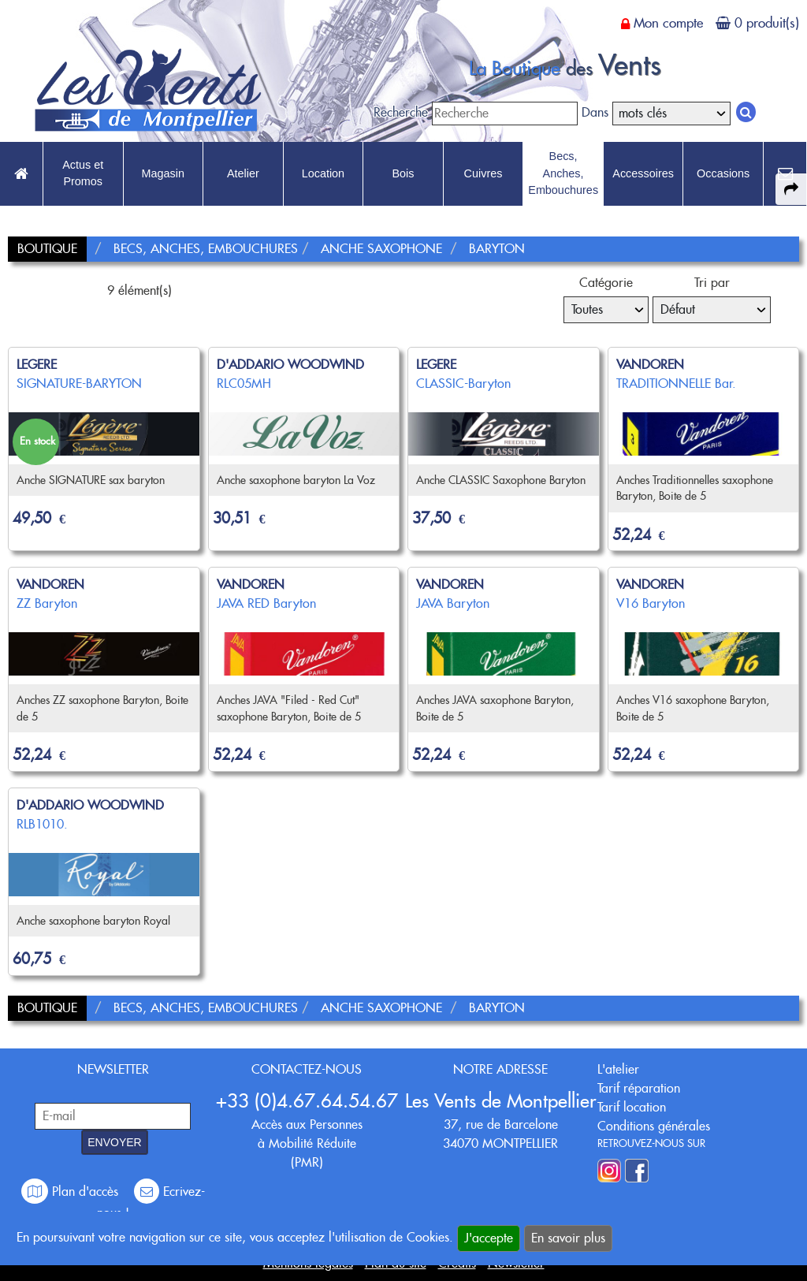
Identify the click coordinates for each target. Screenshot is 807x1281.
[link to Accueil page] (21, 174)
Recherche (401, 112)
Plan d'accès (71, 1191)
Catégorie (606, 282)
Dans (595, 112)
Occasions (723, 173)
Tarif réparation (638, 1088)
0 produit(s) (766, 23)
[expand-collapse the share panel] (791, 189)
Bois (403, 173)
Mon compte (668, 23)
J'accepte (488, 1238)
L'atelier (618, 1069)
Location (323, 173)
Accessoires (643, 173)
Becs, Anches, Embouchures (563, 173)
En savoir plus (568, 1238)
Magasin (163, 173)
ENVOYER (114, 1142)
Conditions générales (653, 1126)
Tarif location (631, 1107)
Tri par (712, 282)
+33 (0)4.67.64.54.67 (307, 1101)
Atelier (243, 173)
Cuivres (483, 173)
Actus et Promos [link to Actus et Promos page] (82, 173)
